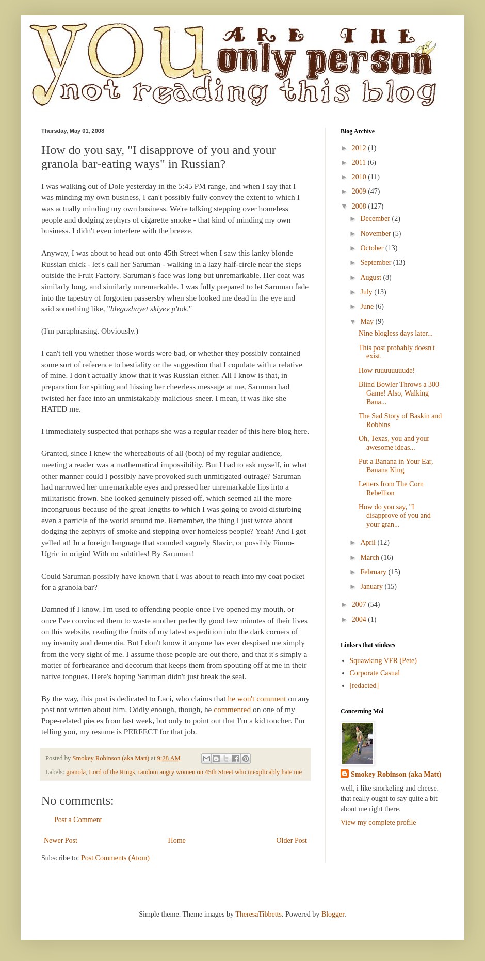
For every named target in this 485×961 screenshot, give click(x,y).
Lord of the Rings (112, 772)
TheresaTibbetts (258, 914)
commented (232, 709)
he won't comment (257, 698)
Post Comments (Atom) (115, 858)
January (372, 586)
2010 (360, 177)
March (370, 557)
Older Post (292, 840)
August (371, 277)
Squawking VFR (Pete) (383, 661)
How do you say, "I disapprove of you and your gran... (395, 515)
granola (76, 772)
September (376, 262)
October (372, 248)
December (376, 219)
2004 (360, 619)
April (368, 542)
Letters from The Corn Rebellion (391, 488)
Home (177, 840)
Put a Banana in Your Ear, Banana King (396, 466)
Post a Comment (78, 820)
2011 (360, 162)
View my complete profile (378, 822)
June (367, 306)
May (367, 321)
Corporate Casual (375, 673)
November (376, 234)
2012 (360, 148)
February (374, 572)
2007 (360, 604)
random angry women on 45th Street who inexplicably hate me (220, 772)
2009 (360, 191)
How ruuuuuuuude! (387, 370)
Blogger (332, 914)
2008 (360, 206)
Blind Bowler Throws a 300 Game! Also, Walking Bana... (399, 393)
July (367, 292)
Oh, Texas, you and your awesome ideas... (394, 443)
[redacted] (364, 685)
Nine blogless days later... (396, 333)
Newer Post (60, 840)
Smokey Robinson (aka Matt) (396, 774)
